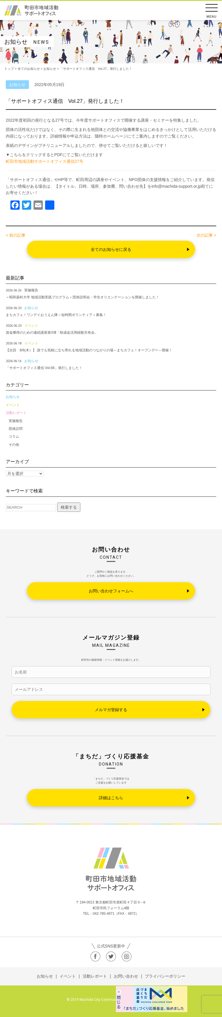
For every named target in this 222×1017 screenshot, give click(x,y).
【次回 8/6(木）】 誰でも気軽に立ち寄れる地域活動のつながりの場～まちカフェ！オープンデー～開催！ (89, 350)
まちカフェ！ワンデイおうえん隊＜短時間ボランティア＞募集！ (56, 315)
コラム (14, 436)
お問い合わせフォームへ (111, 591)
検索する (69, 507)
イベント (13, 405)
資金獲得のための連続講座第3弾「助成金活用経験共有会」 (52, 333)
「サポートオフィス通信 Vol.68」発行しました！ (44, 368)
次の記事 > (206, 235)
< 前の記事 (15, 235)
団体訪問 (16, 429)
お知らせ (13, 397)
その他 (14, 445)
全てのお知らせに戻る (111, 249)
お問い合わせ (126, 976)
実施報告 (16, 421)
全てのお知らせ (29, 68)
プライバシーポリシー (165, 976)
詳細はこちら (111, 797)
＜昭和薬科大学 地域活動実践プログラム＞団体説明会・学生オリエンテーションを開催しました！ (82, 297)
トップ (9, 68)
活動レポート (16, 413)
